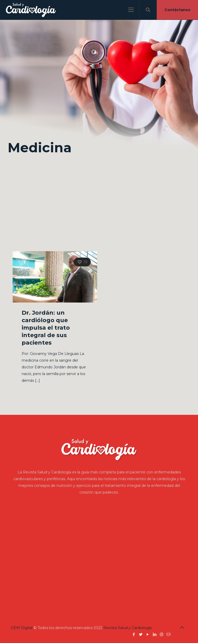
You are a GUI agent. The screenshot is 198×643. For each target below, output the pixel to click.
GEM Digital (21, 627)
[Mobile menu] (131, 9)
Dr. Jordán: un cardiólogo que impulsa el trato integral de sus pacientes (46, 327)
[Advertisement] (99, 205)
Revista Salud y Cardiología (127, 627)
